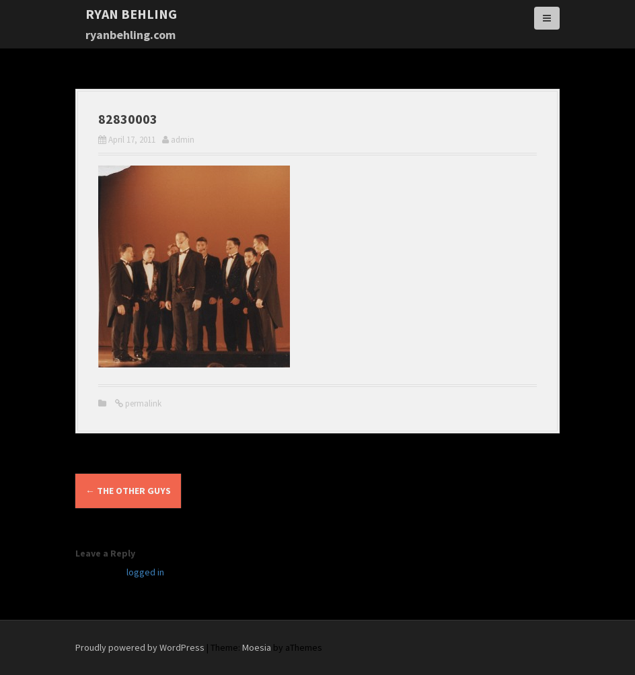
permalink (142, 403)
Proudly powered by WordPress (139, 647)
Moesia (256, 647)
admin (182, 139)
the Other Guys (128, 491)
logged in (145, 572)
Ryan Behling (131, 13)
